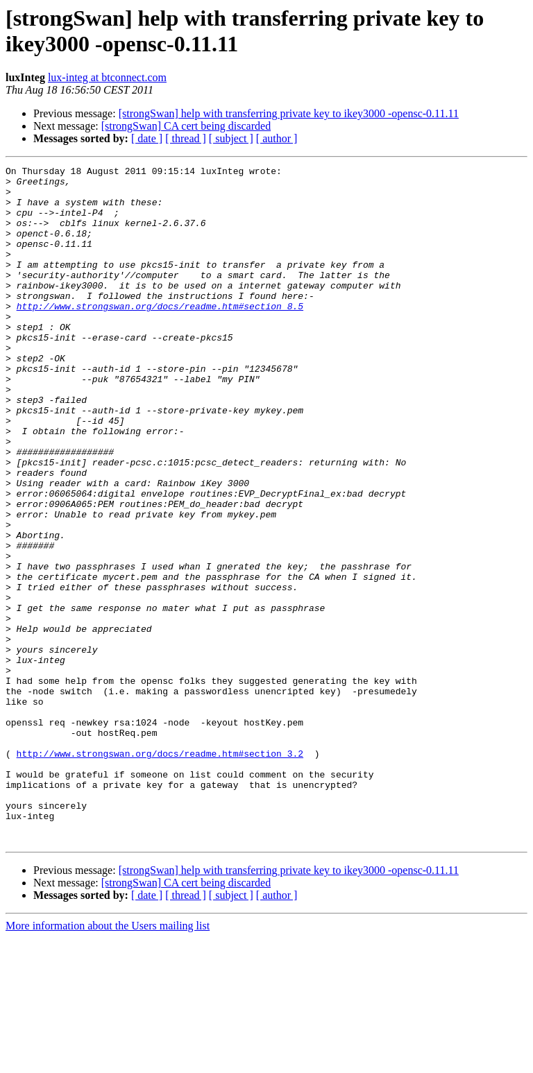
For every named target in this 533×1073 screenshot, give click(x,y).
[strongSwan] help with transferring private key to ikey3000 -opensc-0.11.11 (289, 113)
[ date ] (146, 138)
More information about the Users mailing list (108, 1061)
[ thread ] (185, 138)
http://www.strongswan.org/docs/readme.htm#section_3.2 (160, 872)
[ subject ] (231, 138)
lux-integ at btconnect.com (107, 77)
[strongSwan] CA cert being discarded (186, 126)
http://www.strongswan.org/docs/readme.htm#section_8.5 (160, 335)
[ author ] (277, 138)
